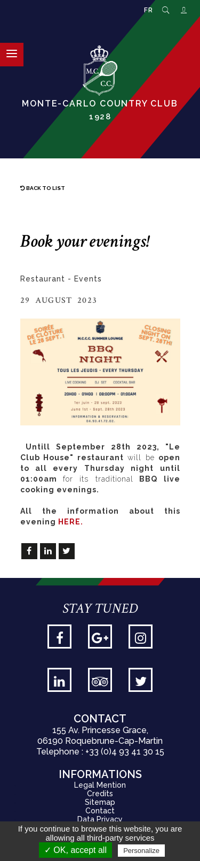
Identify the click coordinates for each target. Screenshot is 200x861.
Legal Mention (100, 785)
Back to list (42, 188)
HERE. (71, 521)
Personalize (141, 851)
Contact (100, 810)
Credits (100, 793)
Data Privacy (100, 819)
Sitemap (100, 802)
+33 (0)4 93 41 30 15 (124, 751)
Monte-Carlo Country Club (100, 111)
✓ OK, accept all (75, 850)
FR (148, 10)
